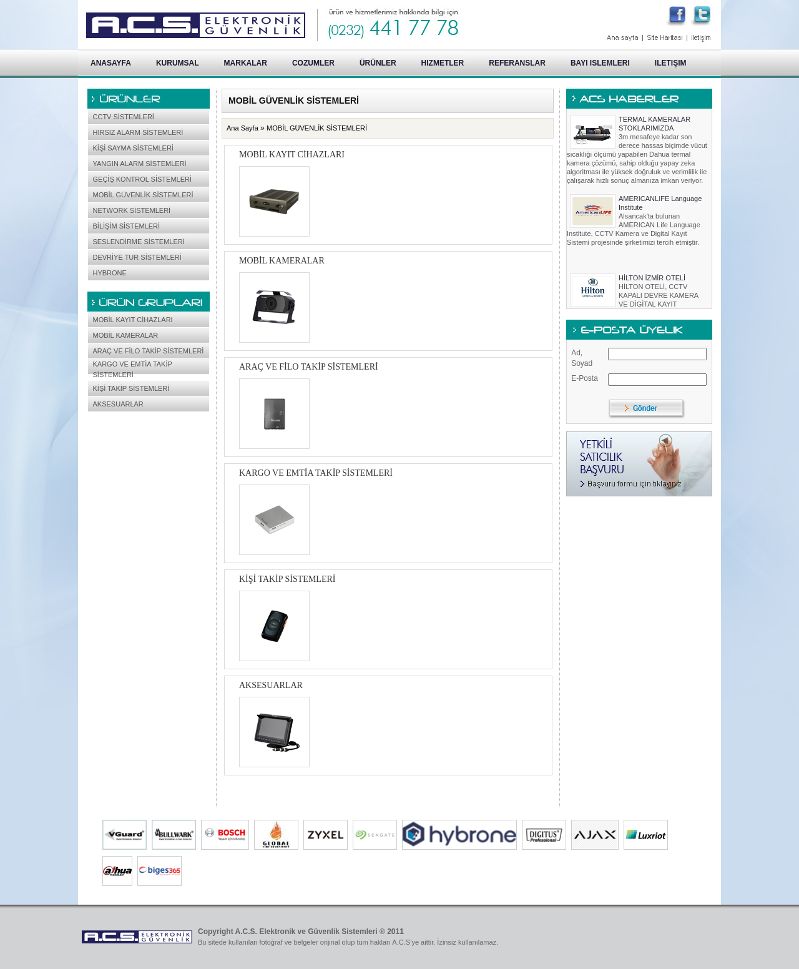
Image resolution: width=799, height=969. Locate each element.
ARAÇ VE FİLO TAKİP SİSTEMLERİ (148, 351)
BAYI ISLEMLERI (600, 63)
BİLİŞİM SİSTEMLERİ (126, 226)
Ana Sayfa (242, 128)
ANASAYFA (111, 63)
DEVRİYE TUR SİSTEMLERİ (137, 257)
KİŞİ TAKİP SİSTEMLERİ (131, 388)
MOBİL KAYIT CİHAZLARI (133, 319)
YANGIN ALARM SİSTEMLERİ (140, 163)
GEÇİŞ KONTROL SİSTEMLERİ (142, 179)
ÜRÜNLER (378, 63)
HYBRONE (110, 273)
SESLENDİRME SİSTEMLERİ (139, 241)
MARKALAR (245, 63)
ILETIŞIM (671, 63)
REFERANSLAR (517, 63)
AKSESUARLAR (118, 404)
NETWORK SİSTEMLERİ (132, 210)
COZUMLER (313, 63)
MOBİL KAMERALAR (126, 335)
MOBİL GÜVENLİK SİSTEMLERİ (143, 195)
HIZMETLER (442, 63)
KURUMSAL (177, 63)
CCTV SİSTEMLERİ (123, 117)
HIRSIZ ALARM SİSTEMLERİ (138, 132)
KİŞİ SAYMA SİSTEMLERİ (133, 148)
